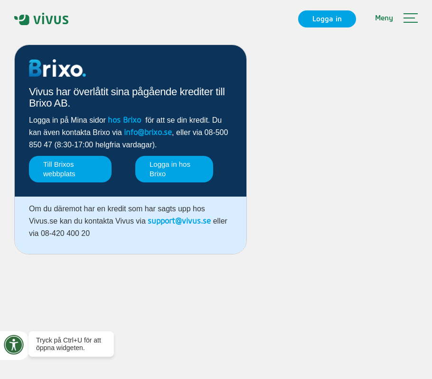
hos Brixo (124, 120)
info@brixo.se (148, 132)
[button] (396, 19)
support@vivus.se (179, 221)
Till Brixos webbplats (59, 169)
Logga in (327, 19)
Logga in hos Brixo (170, 169)
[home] (41, 19)
